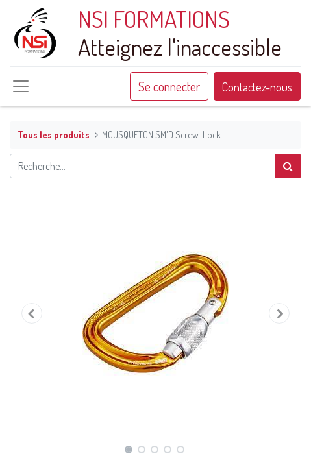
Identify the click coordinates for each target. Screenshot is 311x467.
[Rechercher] (288, 166)
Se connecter (169, 86)
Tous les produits (54, 134)
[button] (31, 313)
